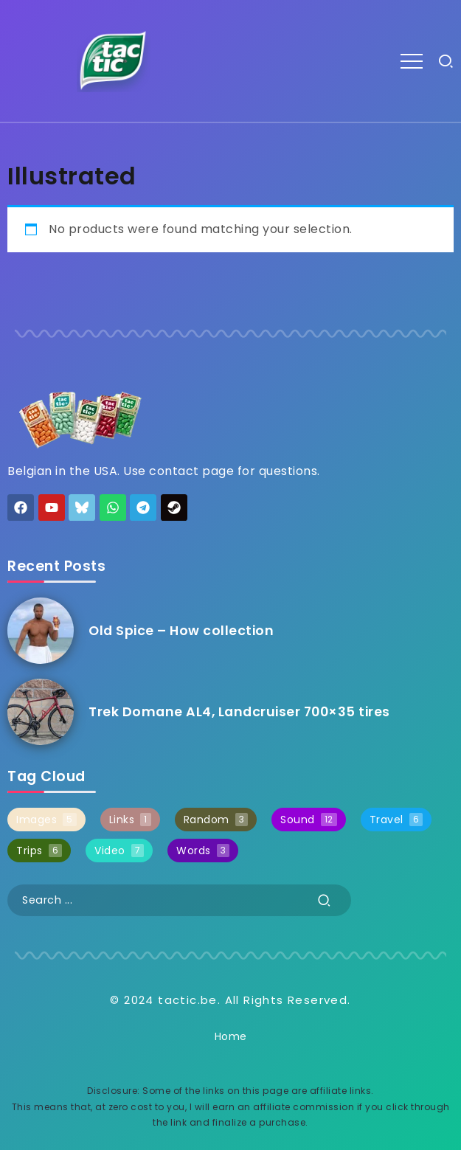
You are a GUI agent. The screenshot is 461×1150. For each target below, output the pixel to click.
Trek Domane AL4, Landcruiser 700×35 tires (239, 712)
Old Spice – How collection (181, 631)
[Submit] (324, 900)
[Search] (179, 900)
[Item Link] (40, 630)
